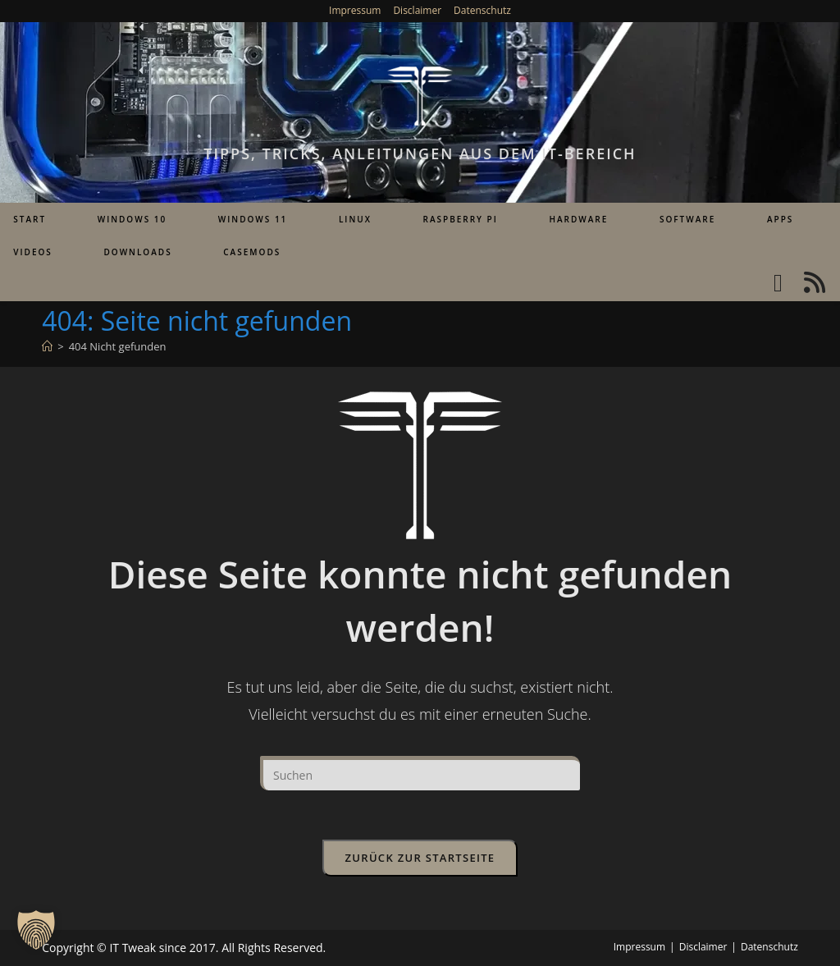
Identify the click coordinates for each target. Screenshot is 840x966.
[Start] (47, 346)
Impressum (355, 10)
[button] (36, 930)
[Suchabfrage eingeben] (420, 773)
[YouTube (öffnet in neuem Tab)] (778, 282)
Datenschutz (482, 10)
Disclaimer (417, 10)
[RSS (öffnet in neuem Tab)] (814, 282)
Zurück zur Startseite (420, 857)
